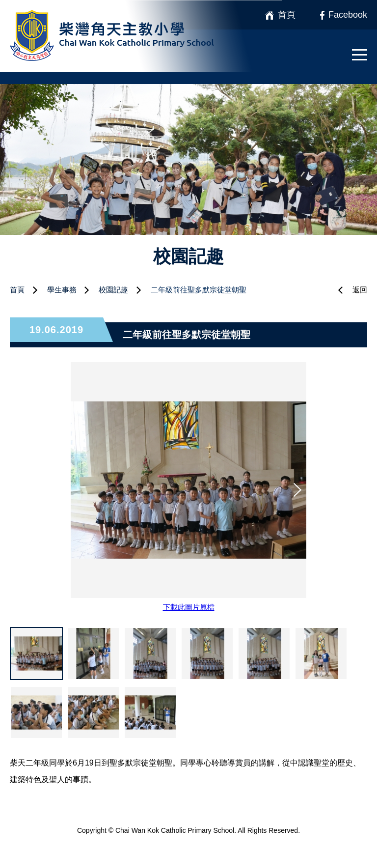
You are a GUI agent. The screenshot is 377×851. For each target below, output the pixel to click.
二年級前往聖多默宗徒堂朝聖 (198, 289)
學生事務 (62, 289)
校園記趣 (113, 289)
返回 (359, 289)
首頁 (17, 289)
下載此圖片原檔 (189, 607)
